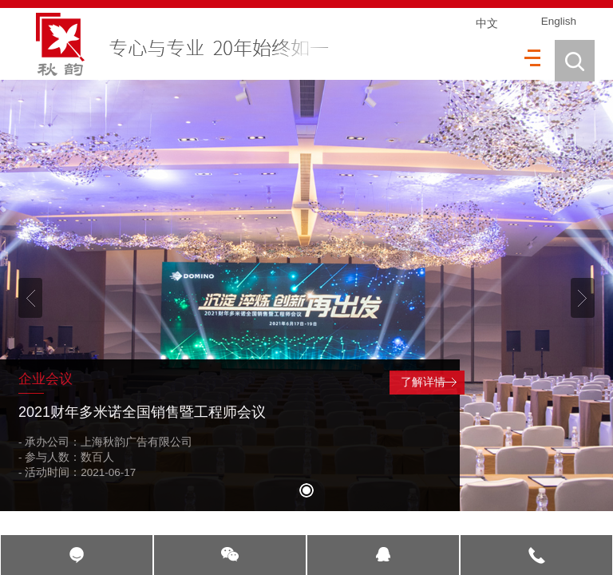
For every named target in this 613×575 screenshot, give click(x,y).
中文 (487, 24)
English (558, 21)
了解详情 (423, 382)
